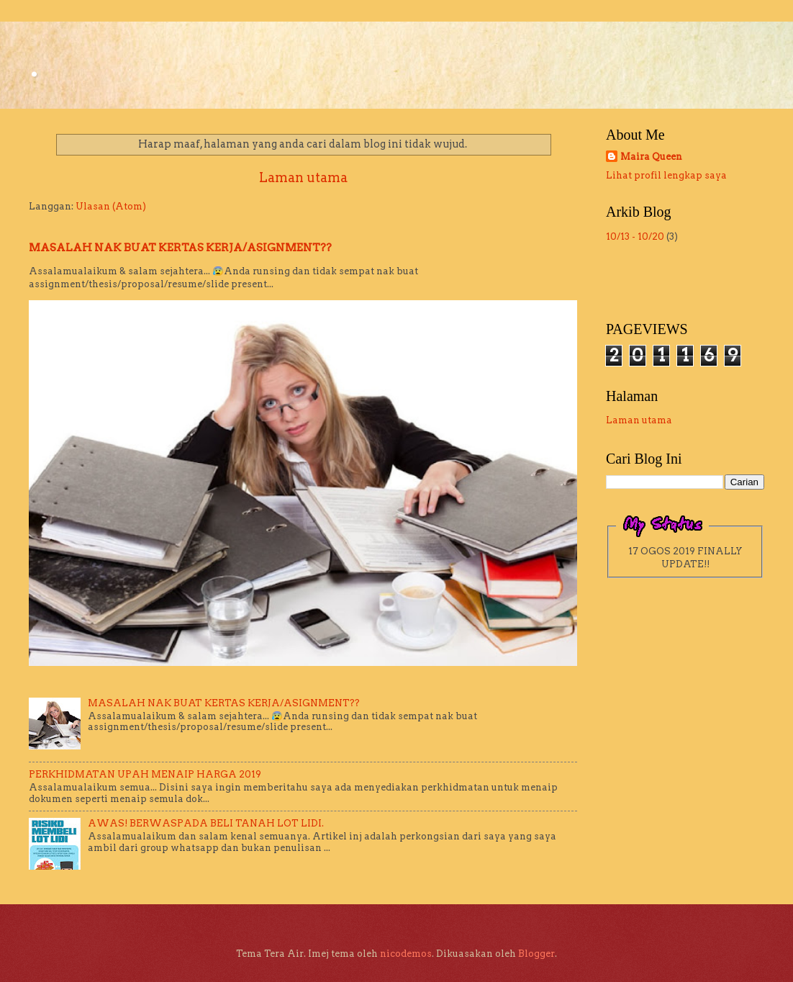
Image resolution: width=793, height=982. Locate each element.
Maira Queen (651, 156)
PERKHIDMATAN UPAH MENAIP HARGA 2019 (145, 774)
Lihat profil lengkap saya (666, 175)
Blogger (536, 953)
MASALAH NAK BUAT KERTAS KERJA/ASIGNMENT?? (180, 247)
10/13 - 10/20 (635, 236)
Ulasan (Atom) (111, 206)
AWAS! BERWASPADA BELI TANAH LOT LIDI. (206, 823)
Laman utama (303, 177)
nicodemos (406, 953)
